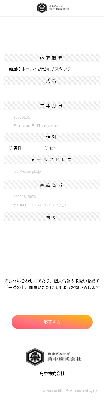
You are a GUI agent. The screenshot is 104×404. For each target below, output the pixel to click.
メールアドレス (52, 159)
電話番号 (52, 185)
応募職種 (52, 58)
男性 (15, 148)
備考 (52, 216)
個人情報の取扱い (70, 281)
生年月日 (52, 105)
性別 (52, 137)
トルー (97, 391)
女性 (51, 148)
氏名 (52, 80)
